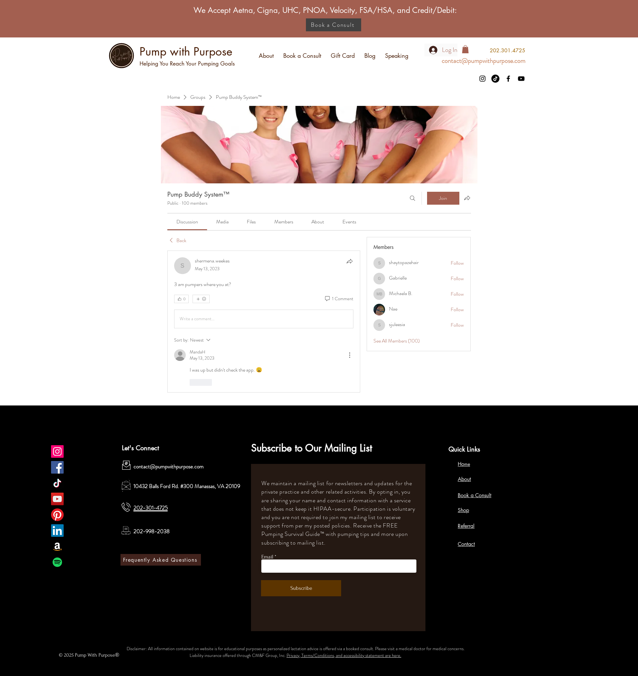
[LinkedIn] (57, 530)
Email (267, 556)
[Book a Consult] (333, 24)
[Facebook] (508, 79)
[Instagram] (482, 79)
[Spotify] (57, 562)
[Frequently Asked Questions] (160, 560)
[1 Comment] (338, 299)
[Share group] (467, 198)
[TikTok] (495, 79)
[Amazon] (57, 546)
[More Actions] (349, 355)
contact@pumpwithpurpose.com (168, 466)
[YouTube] (521, 79)
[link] (187, 221)
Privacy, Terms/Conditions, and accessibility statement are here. (344, 655)
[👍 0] (181, 299)
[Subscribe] (301, 588)
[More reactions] (201, 299)
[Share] (349, 261)
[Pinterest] (57, 514)
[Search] (412, 198)
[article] (264, 322)
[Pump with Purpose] (57, 451)
